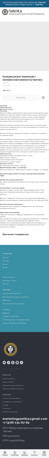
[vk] (21, 362)
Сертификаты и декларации (12, 401)
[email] (4, 362)
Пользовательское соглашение (13, 385)
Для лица (6, 257)
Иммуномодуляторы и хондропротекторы (16, 319)
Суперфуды (6, 309)
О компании (7, 408)
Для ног (5, 267)
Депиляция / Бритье (10, 280)
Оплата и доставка (9, 378)
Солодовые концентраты (11, 316)
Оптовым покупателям (10, 412)
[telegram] (8, 362)
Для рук (5, 264)
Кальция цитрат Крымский (12, 293)
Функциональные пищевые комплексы (16, 297)
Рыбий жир (6, 300)
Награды (5, 405)
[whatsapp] (17, 362)
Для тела (6, 284)
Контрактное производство (11, 398)
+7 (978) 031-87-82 (16, 422)
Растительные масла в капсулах (13, 303)
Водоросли (6, 313)
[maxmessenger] (13, 362)
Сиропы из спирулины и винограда (14, 323)
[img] (23, 12)
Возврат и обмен (8, 382)
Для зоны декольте (9, 277)
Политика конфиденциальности (13, 388)
